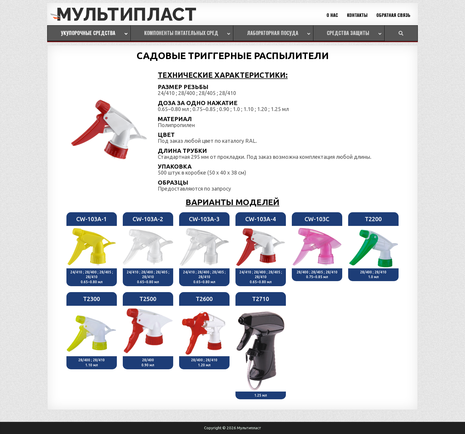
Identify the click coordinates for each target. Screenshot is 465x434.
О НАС (332, 15)
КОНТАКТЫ (357, 15)
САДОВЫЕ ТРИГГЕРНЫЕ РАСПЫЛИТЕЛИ (232, 55)
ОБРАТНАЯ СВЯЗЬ (393, 15)
